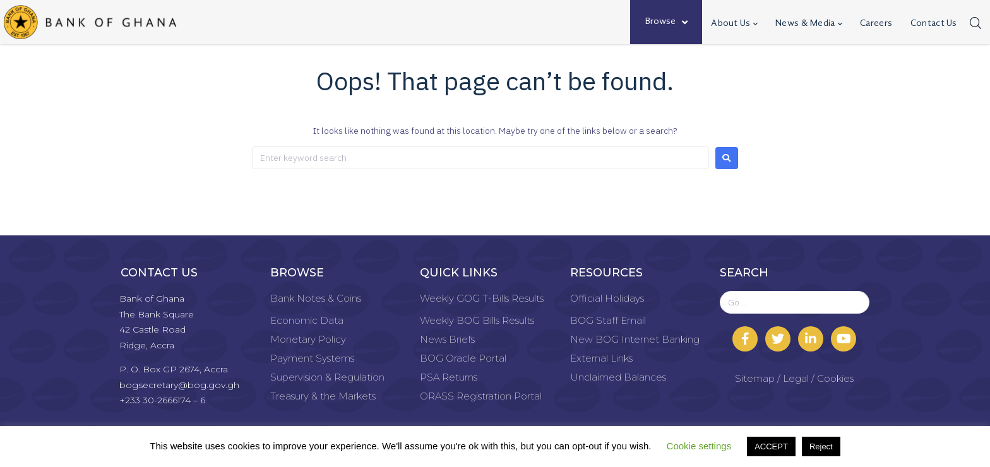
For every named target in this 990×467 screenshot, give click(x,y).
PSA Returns (448, 377)
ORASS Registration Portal (481, 396)
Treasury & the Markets (323, 396)
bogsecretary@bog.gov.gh (179, 385)
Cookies (835, 378)
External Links (601, 358)
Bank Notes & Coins (315, 298)
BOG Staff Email (608, 320)
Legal (796, 378)
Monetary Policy (308, 339)
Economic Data (306, 320)
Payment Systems (312, 358)
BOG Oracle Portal (463, 358)
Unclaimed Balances (618, 377)
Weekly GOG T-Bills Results (482, 298)
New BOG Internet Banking (635, 339)
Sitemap (755, 378)
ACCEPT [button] (771, 446)
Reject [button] (821, 446)
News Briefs (447, 339)
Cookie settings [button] (699, 445)
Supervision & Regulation (327, 377)
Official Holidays (607, 298)
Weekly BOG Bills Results (477, 320)
